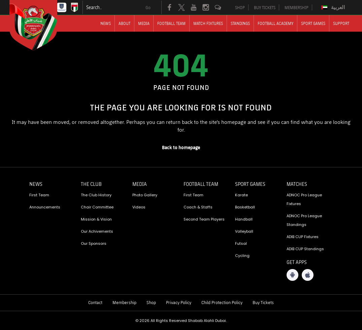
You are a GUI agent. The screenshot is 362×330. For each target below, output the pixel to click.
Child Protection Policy (221, 302)
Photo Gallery (144, 195)
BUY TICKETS (264, 7)
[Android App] (292, 275)
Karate (241, 195)
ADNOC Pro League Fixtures (304, 199)
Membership (124, 302)
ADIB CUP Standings (305, 249)
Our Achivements (97, 231)
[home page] (181, 148)
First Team (39, 195)
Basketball (245, 207)
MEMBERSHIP (296, 7)
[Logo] (39, 25)
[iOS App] (308, 275)
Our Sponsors (93, 243)
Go (148, 7)
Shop (151, 302)
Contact (95, 302)
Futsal (241, 243)
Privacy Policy (178, 302)
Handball (244, 219)
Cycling (242, 255)
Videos (138, 207)
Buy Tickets (263, 302)
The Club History (96, 195)
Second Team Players (204, 219)
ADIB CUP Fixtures (303, 236)
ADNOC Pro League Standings (304, 220)
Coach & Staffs (198, 207)
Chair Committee (97, 207)
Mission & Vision (96, 219)
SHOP (240, 7)
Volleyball (244, 231)
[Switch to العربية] (334, 7)
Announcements (44, 207)
